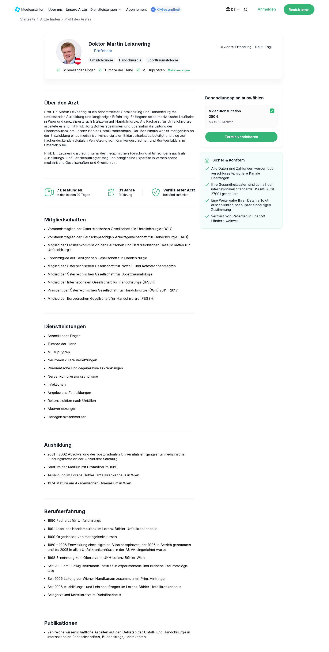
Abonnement (136, 9)
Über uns (55, 9)
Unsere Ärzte (76, 9)
